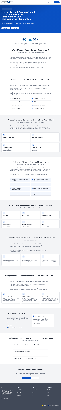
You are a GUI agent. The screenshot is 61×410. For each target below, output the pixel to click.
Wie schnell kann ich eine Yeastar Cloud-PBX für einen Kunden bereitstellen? (30, 344)
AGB (48, 392)
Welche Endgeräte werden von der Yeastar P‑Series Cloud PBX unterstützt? (30, 348)
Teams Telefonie (19, 392)
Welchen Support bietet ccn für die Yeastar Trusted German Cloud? (30, 358)
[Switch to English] (49, 2)
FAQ (42, 2)
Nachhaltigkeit (49, 393)
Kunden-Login (49, 396)
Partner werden (56, 2)
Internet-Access (19, 395)
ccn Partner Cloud (23, 2)
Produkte (29, 2)
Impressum (48, 389)
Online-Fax (18, 393)
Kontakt (51, 2)
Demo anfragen (6, 28)
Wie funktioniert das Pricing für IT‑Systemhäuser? (30, 351)
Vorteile (39, 2)
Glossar (33, 396)
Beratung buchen (15, 28)
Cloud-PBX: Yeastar (20, 389)
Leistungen (34, 2)
